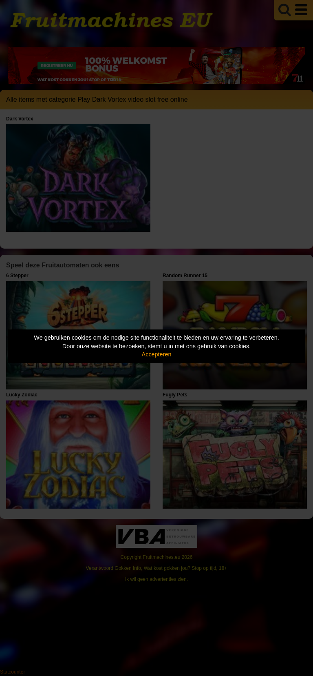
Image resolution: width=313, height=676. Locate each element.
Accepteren (157, 354)
